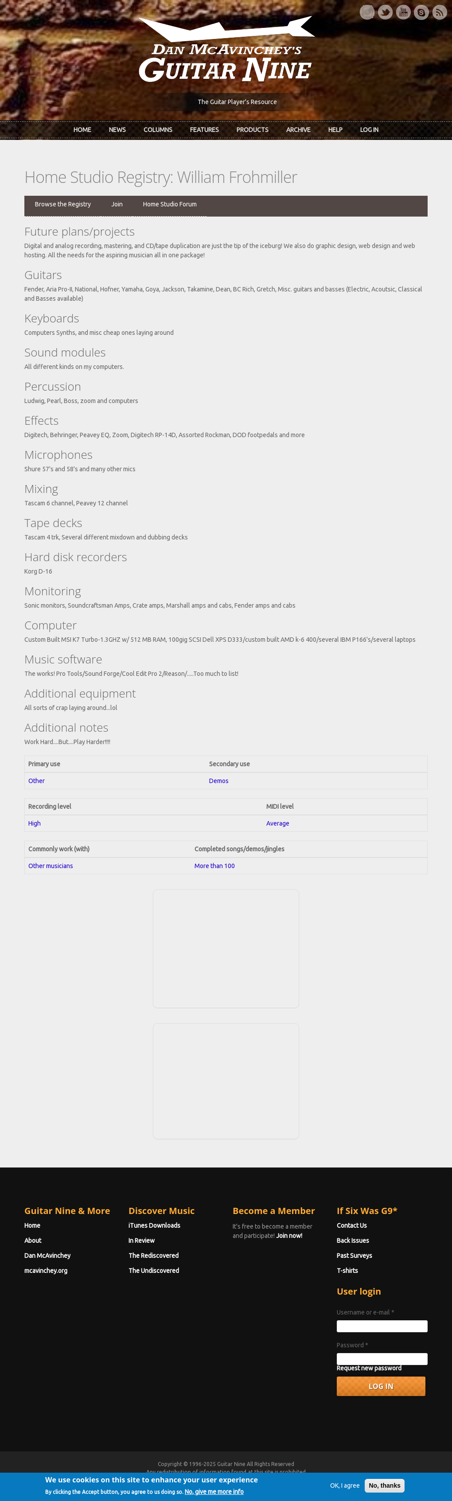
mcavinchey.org (45, 1270)
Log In (369, 129)
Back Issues (353, 1240)
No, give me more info (214, 1495)
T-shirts (347, 1270)
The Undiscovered (154, 1270)
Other (36, 780)
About (32, 1240)
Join (117, 204)
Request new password (369, 1368)
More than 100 (215, 865)
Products (253, 129)
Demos (219, 780)
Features (204, 129)
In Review (142, 1240)
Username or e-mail (365, 1312)
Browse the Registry (63, 204)
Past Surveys (354, 1255)
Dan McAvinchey (47, 1255)
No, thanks (385, 1489)
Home (82, 129)
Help (335, 129)
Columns (158, 129)
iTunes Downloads (154, 1225)
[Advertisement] (226, 947)
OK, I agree (345, 1489)
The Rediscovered (154, 1255)
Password (352, 1345)
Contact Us (352, 1225)
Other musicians (50, 865)
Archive (298, 129)
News (117, 129)
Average (277, 823)
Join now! (289, 1235)
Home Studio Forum (170, 204)
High (34, 823)
